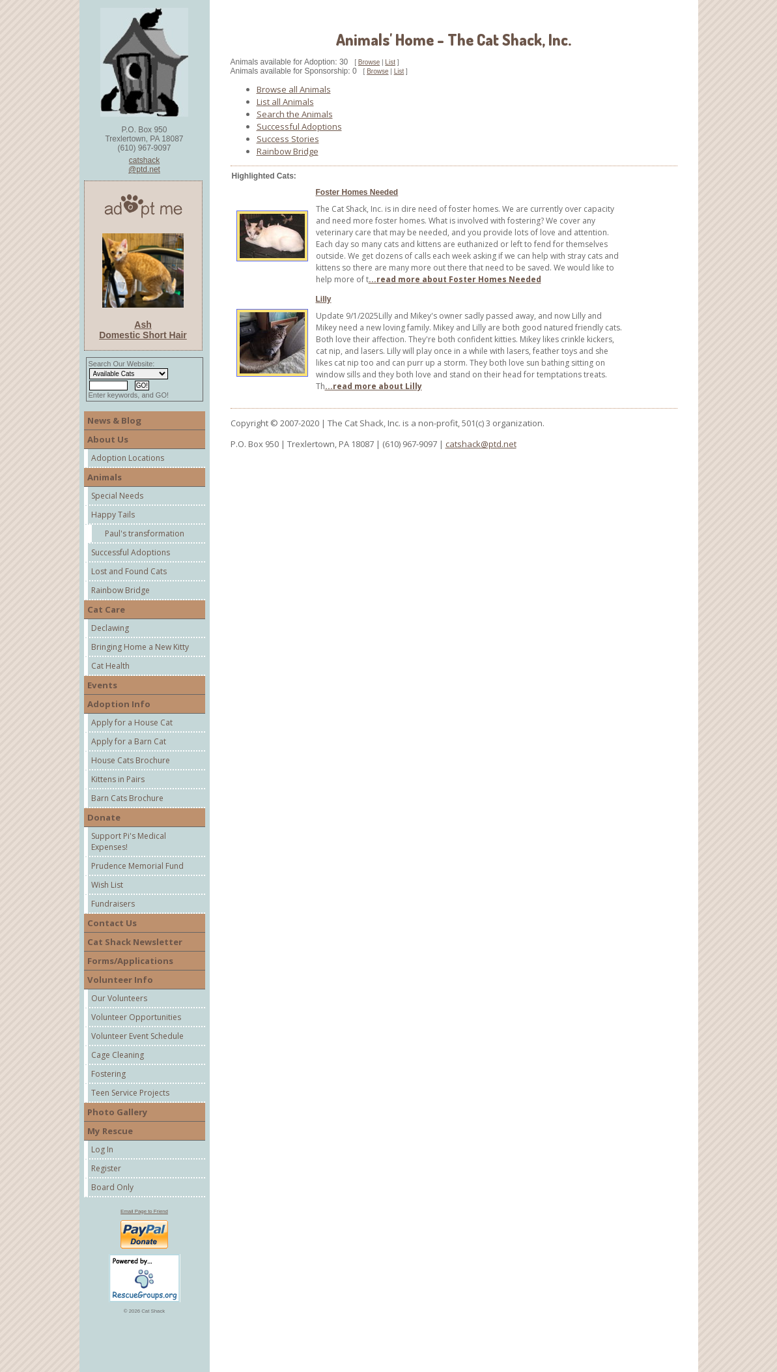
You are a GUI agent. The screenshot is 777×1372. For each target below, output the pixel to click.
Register (106, 1168)
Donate (103, 817)
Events (102, 685)
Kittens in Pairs (118, 779)
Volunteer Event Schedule (137, 1036)
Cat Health (110, 665)
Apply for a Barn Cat (128, 741)
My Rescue (110, 1131)
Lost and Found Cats (129, 571)
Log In (102, 1149)
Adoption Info (118, 704)
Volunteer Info (120, 979)
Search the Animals (295, 114)
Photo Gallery (117, 1112)
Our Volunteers (119, 998)
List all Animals (285, 102)
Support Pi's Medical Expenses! (128, 841)
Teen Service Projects (130, 1092)
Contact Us (112, 923)
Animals (104, 477)
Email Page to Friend (144, 1211)
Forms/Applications (130, 961)
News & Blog (114, 420)
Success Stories (288, 139)
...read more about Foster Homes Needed (455, 279)
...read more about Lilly (373, 386)
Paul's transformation (144, 533)
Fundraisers (113, 903)
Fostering (108, 1073)
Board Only (112, 1187)
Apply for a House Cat (132, 722)
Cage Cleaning (117, 1054)
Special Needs (117, 495)
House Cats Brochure (130, 760)
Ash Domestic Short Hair (143, 329)
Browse (369, 62)
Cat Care (106, 609)
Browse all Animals (294, 89)
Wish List (107, 884)
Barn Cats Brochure (127, 798)
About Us (107, 439)
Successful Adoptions (130, 552)
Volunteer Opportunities (136, 1017)
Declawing (110, 628)
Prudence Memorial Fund (137, 865)
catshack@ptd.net (144, 165)
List (390, 62)
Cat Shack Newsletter (134, 942)
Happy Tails (113, 514)
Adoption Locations (127, 457)
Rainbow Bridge (120, 590)
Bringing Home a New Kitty (140, 646)
